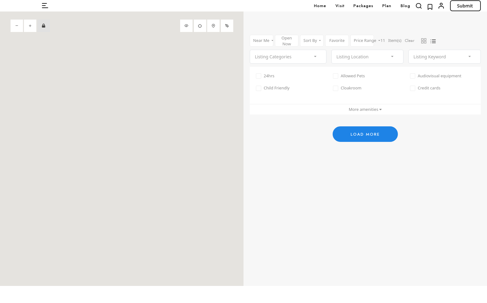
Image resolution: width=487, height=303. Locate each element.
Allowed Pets (349, 76)
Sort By (310, 40)
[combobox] (288, 56)
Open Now (286, 41)
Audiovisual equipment (435, 76)
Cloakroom (347, 88)
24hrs (265, 76)
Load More (365, 134)
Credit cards (425, 88)
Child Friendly (272, 88)
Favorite (336, 40)
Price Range (364, 40)
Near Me (262, 40)
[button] (45, 5)
